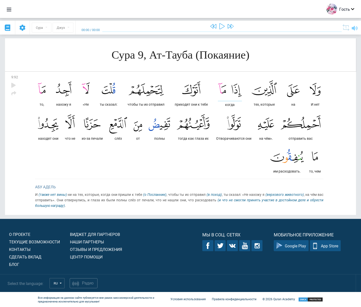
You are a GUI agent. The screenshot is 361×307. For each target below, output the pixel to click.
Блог (14, 264)
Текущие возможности (34, 241)
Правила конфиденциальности (234, 299)
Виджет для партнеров (95, 234)
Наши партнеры (87, 241)
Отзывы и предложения (96, 249)
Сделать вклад (25, 256)
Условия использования (188, 299)
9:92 (14, 77)
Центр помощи (86, 256)
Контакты (20, 249)
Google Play (291, 246)
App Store (325, 246)
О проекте (19, 234)
